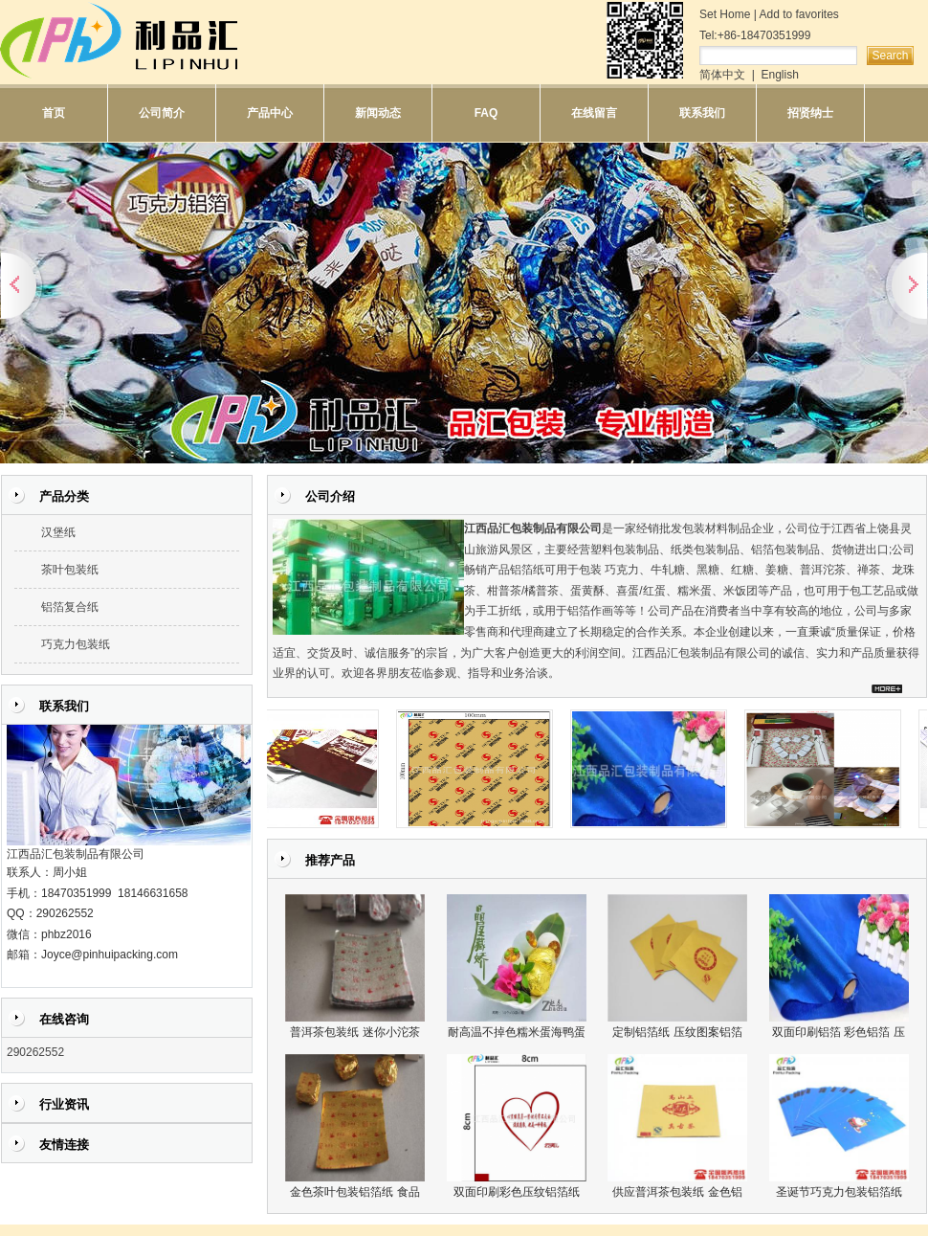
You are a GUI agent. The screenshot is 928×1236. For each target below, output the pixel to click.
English (779, 74)
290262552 (35, 1052)
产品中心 (270, 113)
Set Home (724, 14)
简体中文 (722, 74)
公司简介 (162, 113)
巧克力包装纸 (75, 644)
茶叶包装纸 (70, 569)
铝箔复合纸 (70, 607)
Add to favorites (798, 14)
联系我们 (702, 113)
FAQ (486, 113)
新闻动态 (378, 113)
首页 (53, 113)
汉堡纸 (58, 532)
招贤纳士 (810, 113)
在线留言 (594, 113)
